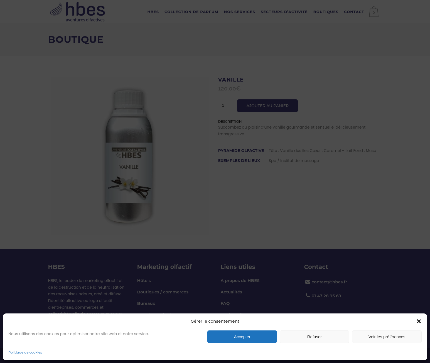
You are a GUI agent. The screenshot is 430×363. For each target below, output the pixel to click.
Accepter (242, 336)
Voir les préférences (387, 336)
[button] (419, 321)
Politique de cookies (25, 352)
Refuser (314, 336)
